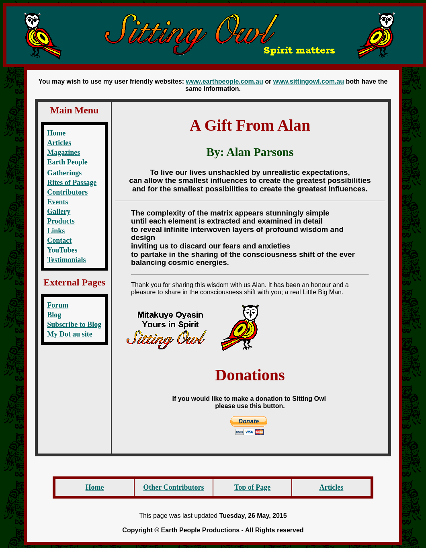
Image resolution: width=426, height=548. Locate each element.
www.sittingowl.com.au (308, 81)
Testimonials (66, 260)
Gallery (58, 211)
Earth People (67, 162)
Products (61, 221)
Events (57, 202)
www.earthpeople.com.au (224, 81)
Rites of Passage (71, 183)
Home (56, 133)
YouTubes (62, 250)
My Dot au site (69, 334)
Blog (54, 315)
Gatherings (64, 173)
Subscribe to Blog (74, 324)
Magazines (63, 152)
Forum (57, 305)
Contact (59, 240)
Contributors (67, 192)
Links (56, 231)
